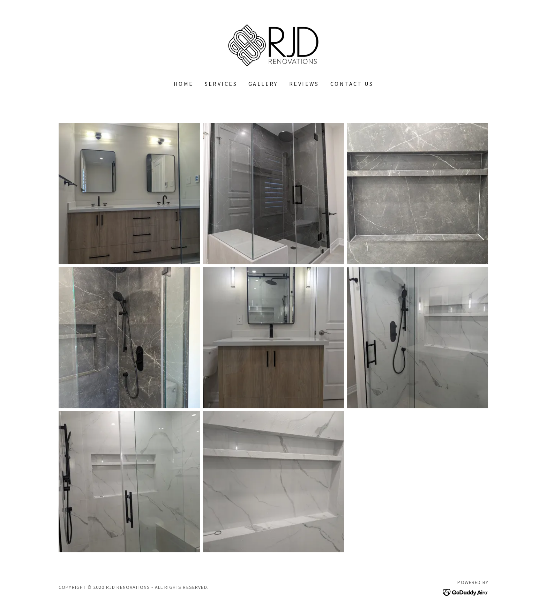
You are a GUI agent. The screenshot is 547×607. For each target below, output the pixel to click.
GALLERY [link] (263, 83)
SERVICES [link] (221, 83)
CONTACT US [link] (351, 83)
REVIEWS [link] (304, 83)
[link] (273, 44)
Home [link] (184, 83)
